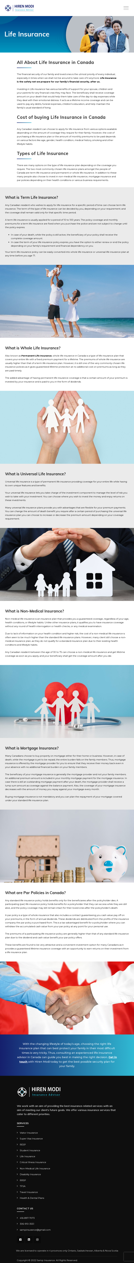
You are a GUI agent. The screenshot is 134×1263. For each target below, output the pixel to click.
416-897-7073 (27, 1218)
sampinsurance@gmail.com (35, 1229)
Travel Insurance (29, 1192)
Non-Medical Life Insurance (35, 1168)
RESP (23, 1144)
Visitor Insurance (29, 1132)
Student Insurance (30, 1150)
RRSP (23, 1180)
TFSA (22, 1186)
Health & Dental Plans (32, 1198)
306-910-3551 (27, 1223)
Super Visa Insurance (31, 1138)
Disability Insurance (30, 1174)
